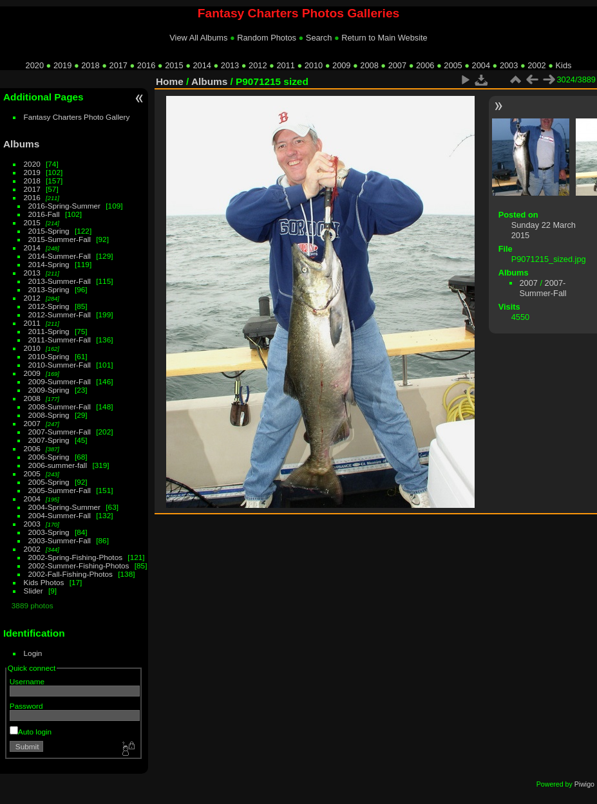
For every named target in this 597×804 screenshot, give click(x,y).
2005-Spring (49, 482)
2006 (425, 65)
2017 (118, 65)
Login (33, 653)
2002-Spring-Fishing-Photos (75, 557)
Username (27, 681)
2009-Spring (49, 390)
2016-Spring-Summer (64, 205)
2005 (453, 65)
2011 (285, 65)
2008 (369, 65)
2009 (341, 65)
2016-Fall (44, 214)
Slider (33, 590)
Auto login (31, 731)
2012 (258, 65)
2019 (62, 65)
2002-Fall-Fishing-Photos (70, 574)
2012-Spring (49, 306)
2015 (174, 65)
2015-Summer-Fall (59, 239)
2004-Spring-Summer (64, 507)
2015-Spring (49, 231)
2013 (230, 65)
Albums (21, 143)
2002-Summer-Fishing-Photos (78, 565)
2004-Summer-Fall (59, 515)
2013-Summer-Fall (59, 281)
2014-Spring (49, 264)
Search (319, 37)
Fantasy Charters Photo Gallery (77, 117)
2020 (35, 65)
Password (26, 706)
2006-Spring (49, 457)
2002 (536, 65)
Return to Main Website (384, 37)
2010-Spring (49, 356)
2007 (397, 65)
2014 (202, 65)
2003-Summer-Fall (59, 540)
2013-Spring (49, 289)
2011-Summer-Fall (59, 339)
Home (170, 81)
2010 (314, 65)
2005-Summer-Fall (59, 490)
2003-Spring (49, 532)
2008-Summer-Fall (59, 406)
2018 (90, 65)
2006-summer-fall (58, 465)
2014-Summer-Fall (59, 256)
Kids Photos (44, 582)
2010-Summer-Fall (59, 364)
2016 (146, 65)
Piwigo (584, 784)
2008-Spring (49, 415)
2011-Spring (49, 331)
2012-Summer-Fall (59, 314)
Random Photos (266, 37)
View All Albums (198, 37)
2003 (509, 65)
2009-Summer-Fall (59, 381)
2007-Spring (49, 440)
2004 (481, 65)
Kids (564, 65)
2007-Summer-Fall (59, 431)
